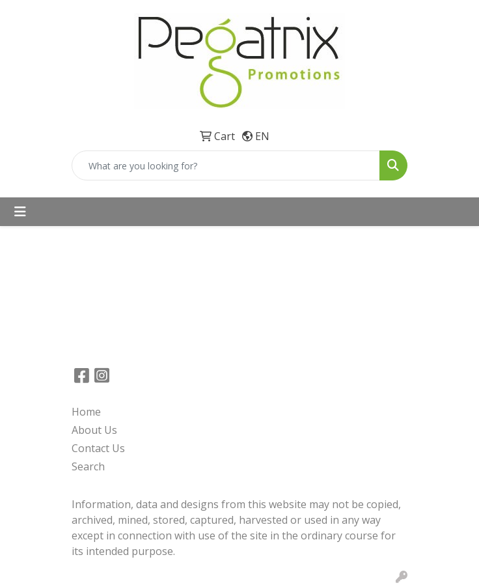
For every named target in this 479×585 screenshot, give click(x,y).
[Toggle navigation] (20, 212)
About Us (94, 430)
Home (86, 412)
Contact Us (98, 448)
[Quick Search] (226, 165)
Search (88, 466)
